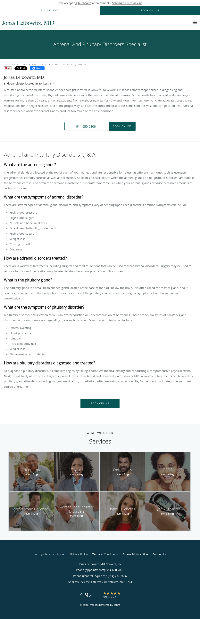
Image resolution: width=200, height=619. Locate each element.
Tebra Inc (59, 554)
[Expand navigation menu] (194, 22)
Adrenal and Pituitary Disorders (70, 64)
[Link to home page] (28, 22)
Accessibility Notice (135, 554)
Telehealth (84, 3)
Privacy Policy (79, 554)
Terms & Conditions (105, 554)
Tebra (117, 605)
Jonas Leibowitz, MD (15, 64)
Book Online (122, 126)
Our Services (39, 64)
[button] (86, 126)
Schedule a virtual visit (127, 3)
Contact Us (160, 554)
